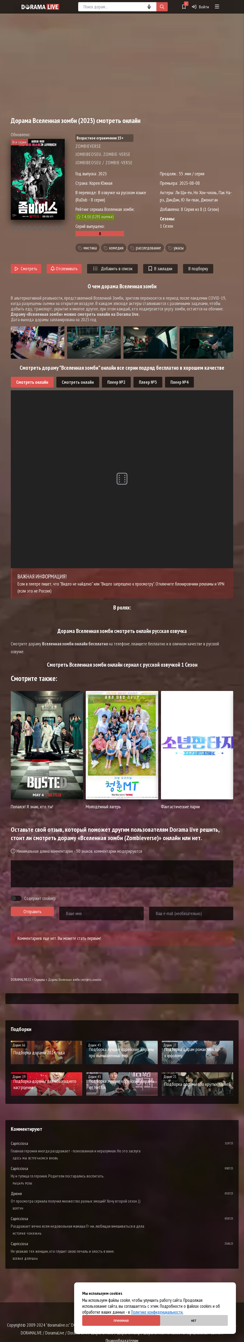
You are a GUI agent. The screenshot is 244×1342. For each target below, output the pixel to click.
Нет (194, 1321)
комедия (116, 248)
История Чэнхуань (27, 1233)
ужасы (179, 248)
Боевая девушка (25, 1259)
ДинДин (172, 200)
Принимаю (121, 1321)
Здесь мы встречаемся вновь (35, 1158)
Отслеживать (64, 269)
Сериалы (39, 979)
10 (62, 228)
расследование (148, 248)
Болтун (18, 1208)
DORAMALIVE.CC (21, 979)
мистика (90, 248)
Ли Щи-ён (183, 192)
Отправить (32, 912)
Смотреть (26, 269)
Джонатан (209, 200)
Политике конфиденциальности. (157, 1312)
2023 (102, 173)
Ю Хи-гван (190, 200)
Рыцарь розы (22, 1183)
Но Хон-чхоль (205, 192)
